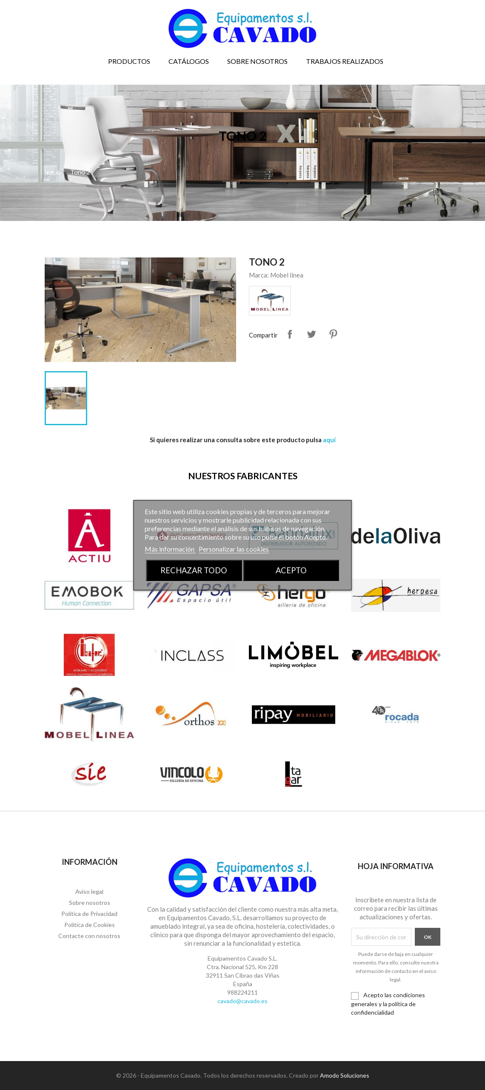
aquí (329, 439)
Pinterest (333, 334)
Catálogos (188, 61)
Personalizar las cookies (234, 549)
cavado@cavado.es (242, 1000)
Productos (129, 61)
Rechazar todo (193, 570)
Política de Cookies (89, 924)
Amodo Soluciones (344, 1075)
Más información (170, 549)
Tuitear (311, 334)
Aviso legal (89, 891)
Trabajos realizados (344, 61)
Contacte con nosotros (89, 935)
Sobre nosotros (257, 61)
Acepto (291, 570)
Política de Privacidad (89, 913)
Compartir (289, 334)
